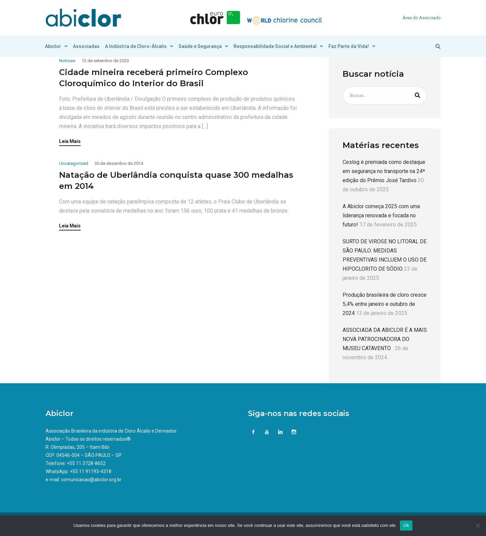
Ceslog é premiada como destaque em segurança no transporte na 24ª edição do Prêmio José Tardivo (384, 171)
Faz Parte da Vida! (351, 46)
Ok (406, 525)
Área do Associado (422, 17)
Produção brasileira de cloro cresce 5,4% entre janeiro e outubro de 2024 (385, 304)
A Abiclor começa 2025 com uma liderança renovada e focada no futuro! (381, 215)
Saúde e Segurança (203, 46)
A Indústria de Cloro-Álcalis (139, 46)
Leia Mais (70, 141)
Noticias (67, 60)
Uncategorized (73, 163)
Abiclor (56, 46)
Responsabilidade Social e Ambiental (278, 46)
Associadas (86, 46)
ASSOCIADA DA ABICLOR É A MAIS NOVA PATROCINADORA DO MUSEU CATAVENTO (385, 339)
